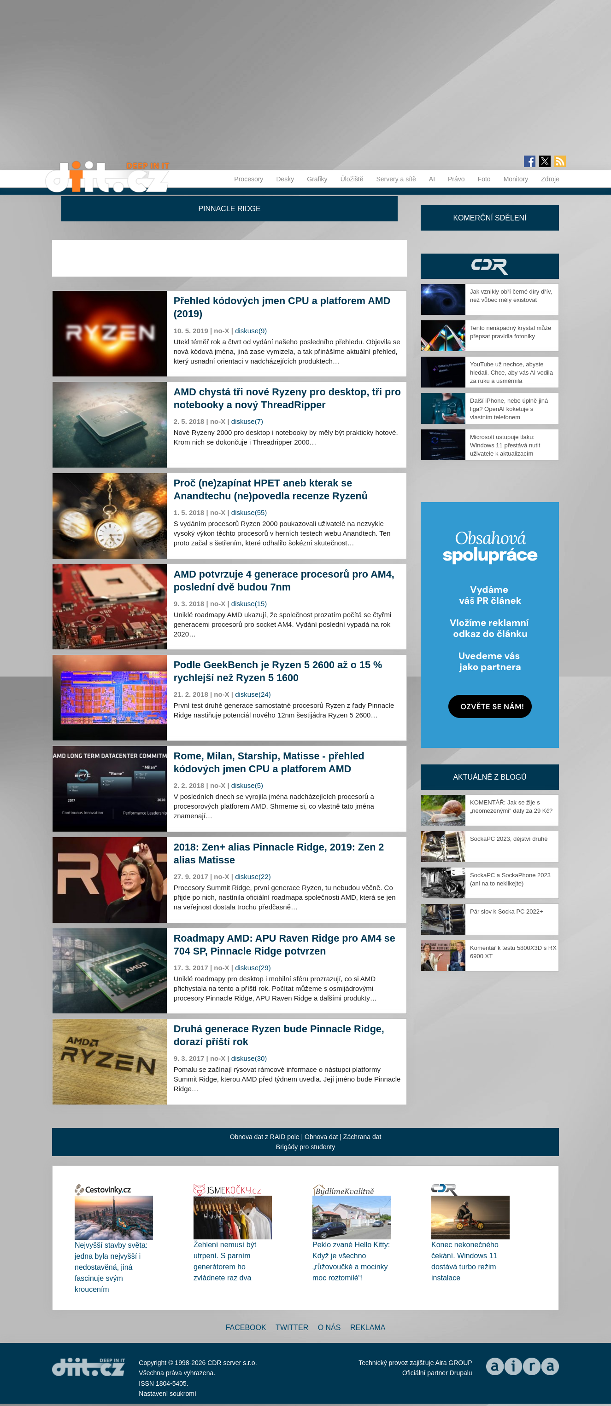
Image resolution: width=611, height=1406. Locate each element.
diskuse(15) (249, 604)
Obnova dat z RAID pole (265, 1136)
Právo (456, 179)
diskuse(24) (253, 694)
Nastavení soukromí (167, 1393)
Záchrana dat (362, 1136)
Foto (484, 179)
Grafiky (317, 179)
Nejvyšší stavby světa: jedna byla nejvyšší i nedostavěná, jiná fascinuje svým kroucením (111, 1267)
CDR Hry (490, 266)
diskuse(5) (247, 785)
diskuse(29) (253, 968)
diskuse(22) (253, 876)
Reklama (367, 1327)
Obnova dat (321, 1136)
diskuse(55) (249, 512)
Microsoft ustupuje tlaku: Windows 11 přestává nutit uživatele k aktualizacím (505, 445)
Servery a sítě (396, 179)
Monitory (516, 179)
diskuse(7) (247, 421)
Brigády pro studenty (305, 1147)
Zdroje (550, 179)
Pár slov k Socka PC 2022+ (506, 911)
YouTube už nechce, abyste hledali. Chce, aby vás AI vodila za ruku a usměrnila (511, 372)
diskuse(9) (251, 331)
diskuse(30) (249, 1058)
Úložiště (352, 179)
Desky (285, 179)
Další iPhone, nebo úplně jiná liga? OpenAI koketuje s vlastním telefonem (509, 409)
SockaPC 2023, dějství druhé (508, 838)
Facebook (246, 1327)
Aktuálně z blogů (489, 777)
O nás (329, 1327)
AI (432, 179)
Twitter (292, 1327)
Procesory (248, 179)
